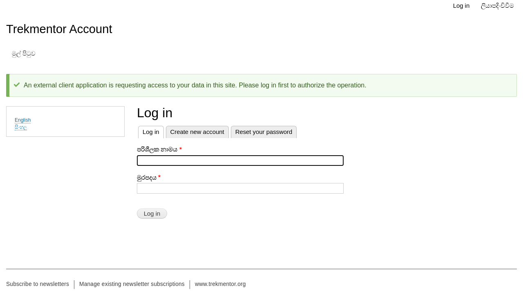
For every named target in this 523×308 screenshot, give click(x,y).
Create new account (197, 132)
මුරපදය (146, 177)
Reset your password (264, 132)
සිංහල (21, 127)
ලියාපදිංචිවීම (497, 5)
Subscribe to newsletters (37, 284)
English (23, 120)
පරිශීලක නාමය (157, 149)
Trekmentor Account (59, 29)
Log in (461, 5)
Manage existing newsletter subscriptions (132, 284)
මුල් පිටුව (24, 53)
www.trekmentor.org (220, 284)
